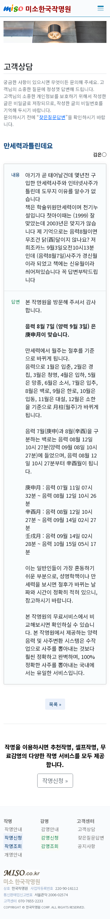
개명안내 (13, 854)
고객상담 (86, 829)
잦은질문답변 (52, 117)
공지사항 (86, 846)
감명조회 (50, 846)
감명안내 (50, 829)
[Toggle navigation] (100, 8)
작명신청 (13, 837)
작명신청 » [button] (55, 780)
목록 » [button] (55, 704)
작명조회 (13, 846)
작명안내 (13, 829)
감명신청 (50, 837)
